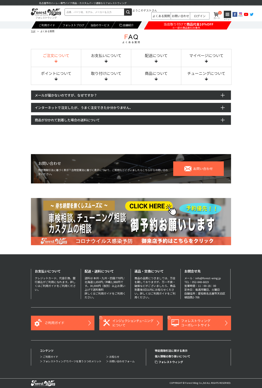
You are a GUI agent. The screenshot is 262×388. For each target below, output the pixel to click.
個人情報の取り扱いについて (172, 356)
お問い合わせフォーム (122, 361)
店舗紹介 (126, 25)
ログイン (200, 16)
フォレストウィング (169, 362)
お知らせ (114, 356)
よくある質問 (161, 16)
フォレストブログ (73, 25)
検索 (128, 12)
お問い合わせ (180, 16)
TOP (33, 31)
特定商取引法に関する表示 (171, 350)
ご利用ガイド (47, 25)
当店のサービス (100, 25)
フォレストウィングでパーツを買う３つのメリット (72, 361)
